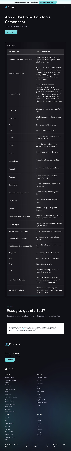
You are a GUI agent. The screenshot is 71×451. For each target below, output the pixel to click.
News (38, 426)
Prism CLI (7, 429)
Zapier (38, 405)
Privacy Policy (27, 445)
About (38, 418)
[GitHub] (13, 369)
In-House (39, 388)
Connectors (8, 394)
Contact (39, 420)
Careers (39, 423)
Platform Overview (9, 377)
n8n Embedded (40, 391)
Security (39, 432)
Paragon (39, 397)
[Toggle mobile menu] (65, 7)
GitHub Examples (9, 423)
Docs (6, 420)
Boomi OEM (40, 383)
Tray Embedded (41, 400)
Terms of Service (36, 445)
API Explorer (8, 426)
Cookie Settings (47, 445)
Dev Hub (7, 418)
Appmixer (39, 380)
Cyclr (38, 386)
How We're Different (42, 377)
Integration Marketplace (11, 397)
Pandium (39, 394)
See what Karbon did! (47, 2)
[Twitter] (10, 369)
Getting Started (9, 434)
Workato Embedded (42, 402)
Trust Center (40, 434)
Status (64, 444)
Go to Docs (11, 32)
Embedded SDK (9, 432)
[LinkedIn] (6, 369)
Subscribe (10, 360)
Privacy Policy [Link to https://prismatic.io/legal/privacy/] (23, 330)
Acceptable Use (56, 445)
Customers (39, 429)
